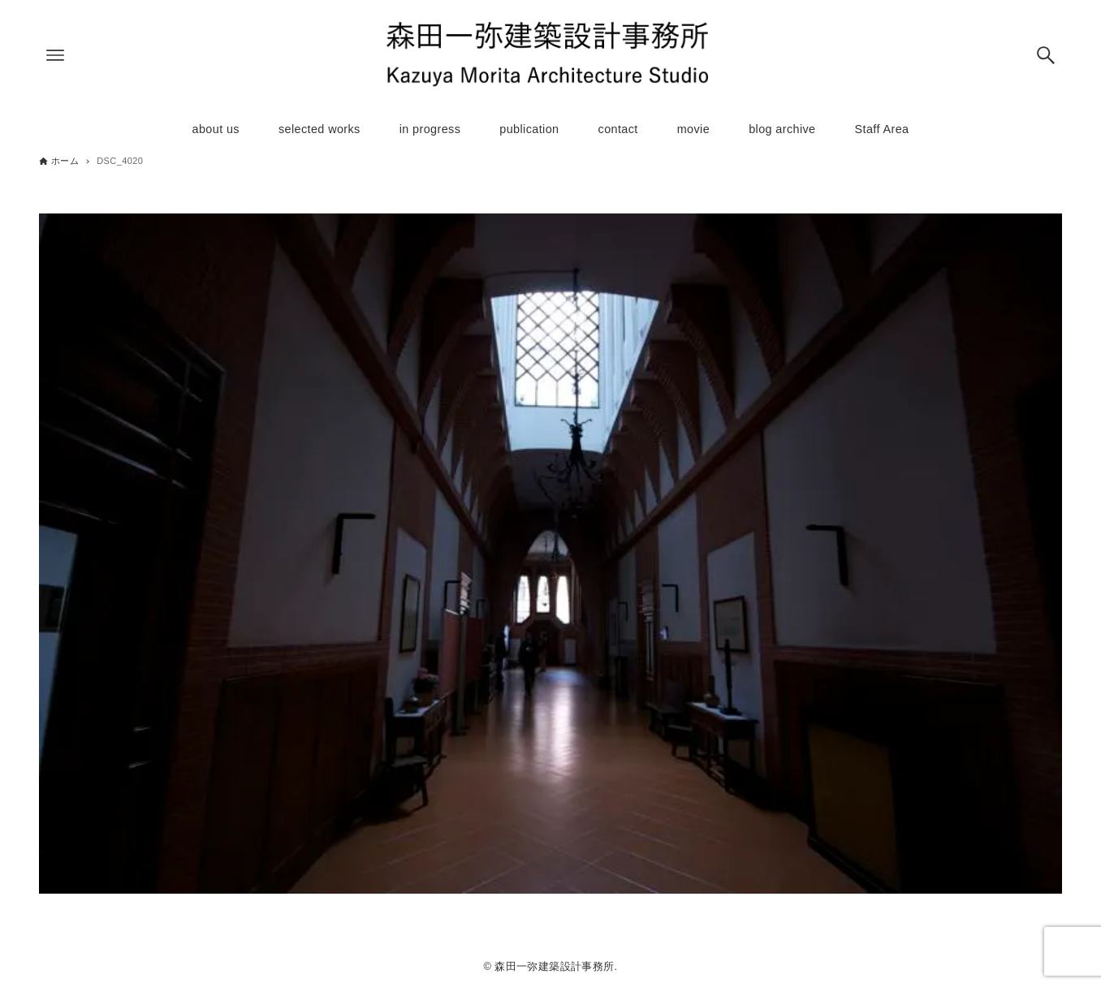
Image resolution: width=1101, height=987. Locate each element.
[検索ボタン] (1046, 55)
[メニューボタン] (55, 55)
